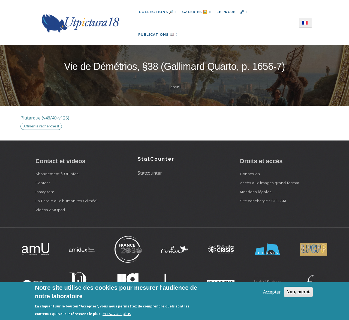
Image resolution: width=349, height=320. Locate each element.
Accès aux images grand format (270, 185)
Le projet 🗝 (233, 12)
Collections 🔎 (157, 12)
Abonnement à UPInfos (57, 176)
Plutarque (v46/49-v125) (44, 121)
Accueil (175, 89)
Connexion (250, 176)
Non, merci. (298, 291)
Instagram (45, 194)
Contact (42, 185)
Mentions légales (256, 194)
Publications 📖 (158, 36)
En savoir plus (117, 313)
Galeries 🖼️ (197, 12)
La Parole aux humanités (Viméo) (66, 203)
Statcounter (150, 176)
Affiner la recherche (41, 128)
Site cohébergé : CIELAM (263, 203)
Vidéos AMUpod (50, 212)
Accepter (272, 292)
